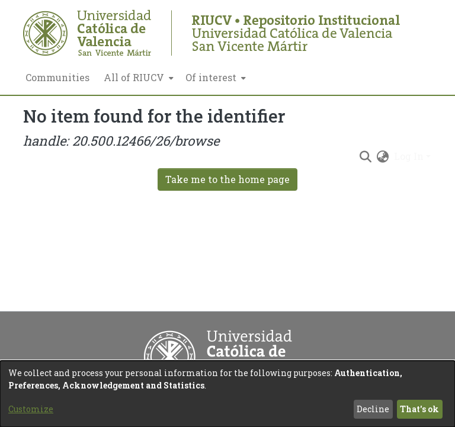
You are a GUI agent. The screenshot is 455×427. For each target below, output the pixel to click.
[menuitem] (137, 77)
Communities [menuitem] (57, 77)
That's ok (419, 409)
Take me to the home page (227, 179)
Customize (30, 409)
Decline (373, 409)
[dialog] (227, 394)
